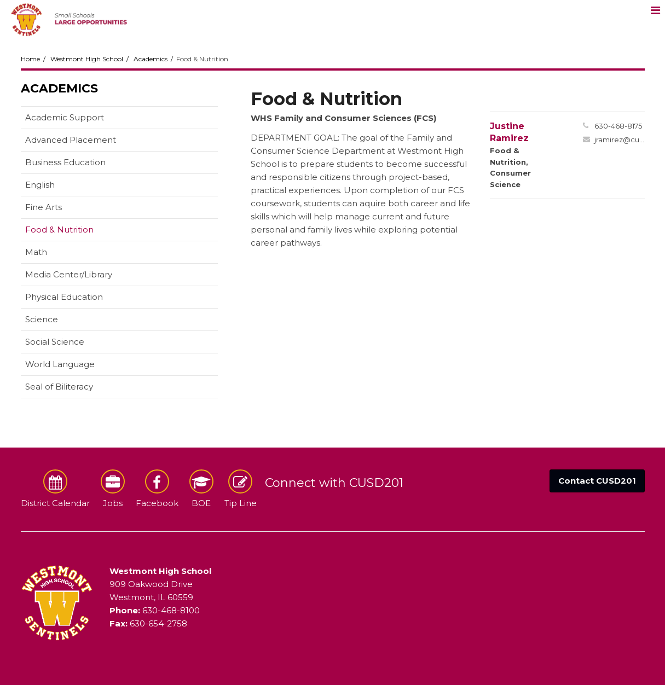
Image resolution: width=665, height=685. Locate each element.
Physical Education (64, 297)
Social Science (54, 341)
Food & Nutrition (59, 229)
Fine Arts (43, 207)
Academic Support (64, 117)
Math (36, 252)
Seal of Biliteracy (59, 386)
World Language (60, 364)
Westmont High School (86, 59)
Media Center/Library (68, 274)
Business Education (65, 162)
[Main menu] (655, 10)
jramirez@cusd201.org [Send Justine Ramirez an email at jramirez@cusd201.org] (619, 139)
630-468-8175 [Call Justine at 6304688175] (618, 125)
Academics (150, 59)
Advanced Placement (70, 140)
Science (41, 319)
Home (30, 59)
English (40, 184)
